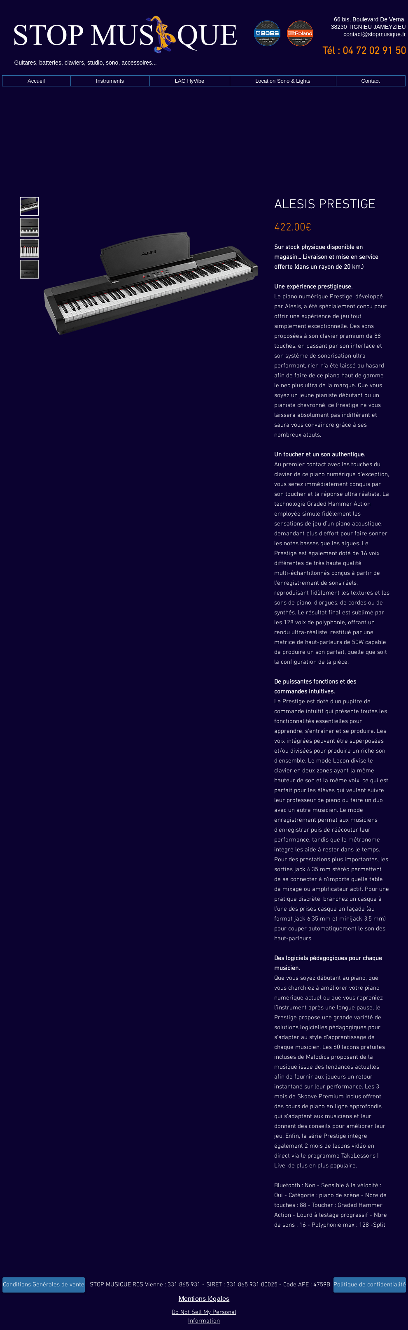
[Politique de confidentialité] (369, 1285)
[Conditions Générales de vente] (43, 1285)
